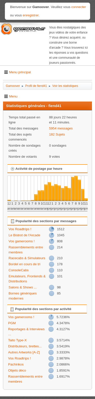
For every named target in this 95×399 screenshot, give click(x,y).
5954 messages (61, 128)
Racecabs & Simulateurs (27, 258)
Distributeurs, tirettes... (24, 346)
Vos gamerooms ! (22, 241)
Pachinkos (16, 364)
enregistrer (30, 15)
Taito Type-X (17, 340)
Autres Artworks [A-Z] (24, 352)
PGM (12, 323)
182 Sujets (57, 134)
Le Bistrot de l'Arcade (24, 235)
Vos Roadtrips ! (20, 229)
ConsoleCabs (19, 270)
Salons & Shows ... (23, 287)
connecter (78, 7)
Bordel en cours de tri (24, 264)
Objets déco (17, 370)
